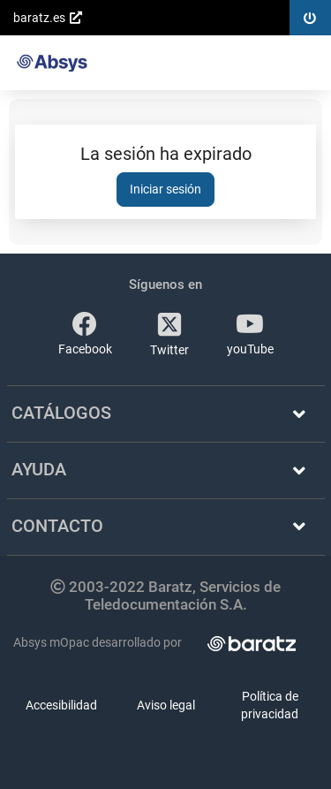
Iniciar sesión (165, 189)
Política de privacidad (269, 705)
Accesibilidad (61, 705)
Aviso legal (166, 705)
